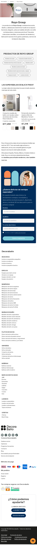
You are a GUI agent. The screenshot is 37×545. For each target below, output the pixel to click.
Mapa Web (4, 541)
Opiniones (4, 444)
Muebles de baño (8, 312)
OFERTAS (5, 412)
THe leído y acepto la (15, 232)
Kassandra (5, 381)
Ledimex (4, 385)
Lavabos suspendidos (8, 401)
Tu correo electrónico (9, 225)
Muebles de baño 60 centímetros (11, 318)
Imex (3, 393)
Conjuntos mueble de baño (25, 58)
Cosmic (4, 391)
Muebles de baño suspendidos (10, 314)
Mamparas (6, 284)
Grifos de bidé (6, 358)
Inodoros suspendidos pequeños (11, 259)
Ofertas (4, 415)
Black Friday (5, 417)
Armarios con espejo (7, 275)
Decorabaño (4, 1)
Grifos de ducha (6, 354)
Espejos (5, 270)
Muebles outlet (29, 62)
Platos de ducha (8, 332)
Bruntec (4, 379)
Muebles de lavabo (9, 58)
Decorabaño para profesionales (10, 453)
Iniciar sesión (5, 473)
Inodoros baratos (7, 263)
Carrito (3, 478)
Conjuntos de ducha (7, 352)
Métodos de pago (6, 539)
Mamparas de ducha (7, 297)
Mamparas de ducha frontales (10, 305)
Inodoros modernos (7, 261)
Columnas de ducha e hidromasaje (11, 356)
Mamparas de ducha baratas (10, 292)
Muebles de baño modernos (9, 320)
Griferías (5, 345)
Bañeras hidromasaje (7, 368)
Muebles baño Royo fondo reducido (12, 62)
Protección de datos (16, 535)
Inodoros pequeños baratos (10, 265)
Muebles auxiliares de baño (18, 66)
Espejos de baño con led (8, 277)
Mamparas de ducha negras (9, 288)
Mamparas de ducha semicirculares (11, 294)
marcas (12, 1)
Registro (3, 476)
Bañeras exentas (6, 365)
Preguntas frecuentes (7, 446)
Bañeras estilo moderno (8, 370)
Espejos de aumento (7, 279)
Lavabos (5, 399)
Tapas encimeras (6, 407)
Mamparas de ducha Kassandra (10, 299)
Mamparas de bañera (7, 301)
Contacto (4, 448)
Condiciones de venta (21, 537)
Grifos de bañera (6, 348)
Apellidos (5, 217)
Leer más (4, 160)
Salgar (3, 387)
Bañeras (5, 363)
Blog (2, 451)
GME (3, 377)
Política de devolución (20, 539)
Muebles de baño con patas (9, 327)
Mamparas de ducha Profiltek (10, 307)
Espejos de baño (12, 75)
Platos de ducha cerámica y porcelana (12, 340)
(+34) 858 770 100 (18, 510)
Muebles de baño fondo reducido (11, 316)
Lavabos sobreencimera (8, 405)
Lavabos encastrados (8, 403)
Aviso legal (4, 535)
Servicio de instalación (7, 456)
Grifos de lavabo (6, 350)
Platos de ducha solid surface (10, 334)
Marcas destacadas (10, 375)
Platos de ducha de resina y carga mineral (13, 338)
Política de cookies (6, 537)
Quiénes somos (5, 441)
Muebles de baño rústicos (9, 322)
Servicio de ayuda (18, 515)
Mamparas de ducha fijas (9, 290)
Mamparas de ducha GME (9, 303)
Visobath (4, 383)
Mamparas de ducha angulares (10, 286)
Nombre (5, 208)
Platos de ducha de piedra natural (11, 336)
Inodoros (6, 257)
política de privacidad (20, 232)
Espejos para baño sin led (9, 273)
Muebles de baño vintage (9, 325)
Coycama (4, 389)
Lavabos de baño (25, 75)
